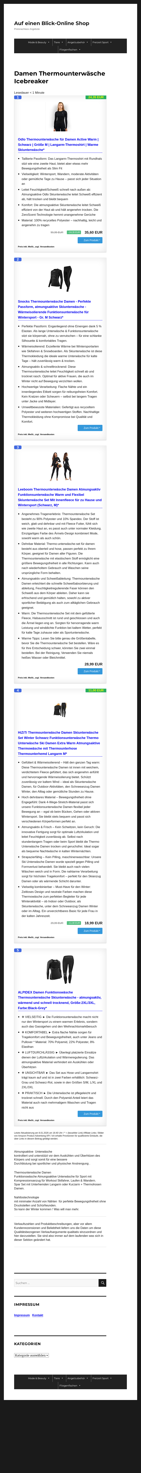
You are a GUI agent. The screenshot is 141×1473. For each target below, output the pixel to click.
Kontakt (37, 1315)
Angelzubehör (78, 42)
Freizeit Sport (102, 42)
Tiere (58, 42)
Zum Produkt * (92, 240)
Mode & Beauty (39, 42)
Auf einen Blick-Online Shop (51, 23)
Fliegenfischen (70, 49)
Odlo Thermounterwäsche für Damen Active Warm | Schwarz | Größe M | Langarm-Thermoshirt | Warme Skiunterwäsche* (58, 145)
